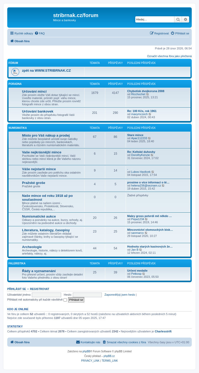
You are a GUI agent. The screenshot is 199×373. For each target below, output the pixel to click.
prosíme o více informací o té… (148, 182)
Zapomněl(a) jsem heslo (119, 294)
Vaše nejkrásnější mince (41, 152)
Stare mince (135, 135)
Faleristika (17, 263)
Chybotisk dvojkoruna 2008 (145, 91)
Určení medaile (137, 270)
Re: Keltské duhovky (141, 151)
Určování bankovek (37, 111)
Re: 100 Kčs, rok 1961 (142, 111)
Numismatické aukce (39, 216)
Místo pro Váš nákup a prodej (46, 135)
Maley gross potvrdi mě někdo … (149, 216)
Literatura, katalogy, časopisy (46, 230)
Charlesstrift (163, 331)
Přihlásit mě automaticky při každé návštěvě (37, 299)
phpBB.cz (109, 356)
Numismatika (18, 127)
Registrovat (39, 288)
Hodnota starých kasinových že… (150, 246)
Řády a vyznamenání (39, 271)
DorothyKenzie (140, 154)
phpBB (86, 351)
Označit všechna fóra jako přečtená (169, 56)
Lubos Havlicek (141, 171)
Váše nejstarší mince (39, 169)
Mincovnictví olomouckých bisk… (150, 229)
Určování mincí (34, 91)
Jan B (134, 249)
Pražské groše (33, 183)
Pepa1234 (137, 219)
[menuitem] (39, 33)
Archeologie (32, 247)
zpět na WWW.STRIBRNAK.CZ (46, 70)
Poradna (15, 84)
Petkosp (136, 273)
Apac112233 (139, 138)
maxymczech (139, 114)
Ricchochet (138, 94)
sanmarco (137, 232)
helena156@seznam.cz (146, 185)
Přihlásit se (16, 288)
